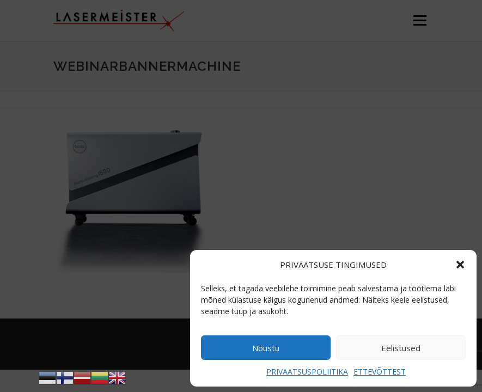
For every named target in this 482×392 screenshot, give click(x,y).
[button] (460, 264)
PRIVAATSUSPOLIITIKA (307, 371)
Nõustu (265, 347)
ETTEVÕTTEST (379, 371)
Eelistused (400, 347)
